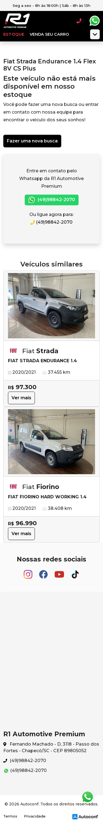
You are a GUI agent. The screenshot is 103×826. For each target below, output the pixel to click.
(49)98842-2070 (51, 199)
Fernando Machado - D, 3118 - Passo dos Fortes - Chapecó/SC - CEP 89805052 (51, 747)
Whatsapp (94, 20)
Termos (10, 816)
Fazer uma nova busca (32, 141)
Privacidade (35, 816)
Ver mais (21, 397)
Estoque (13, 34)
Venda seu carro (49, 34)
